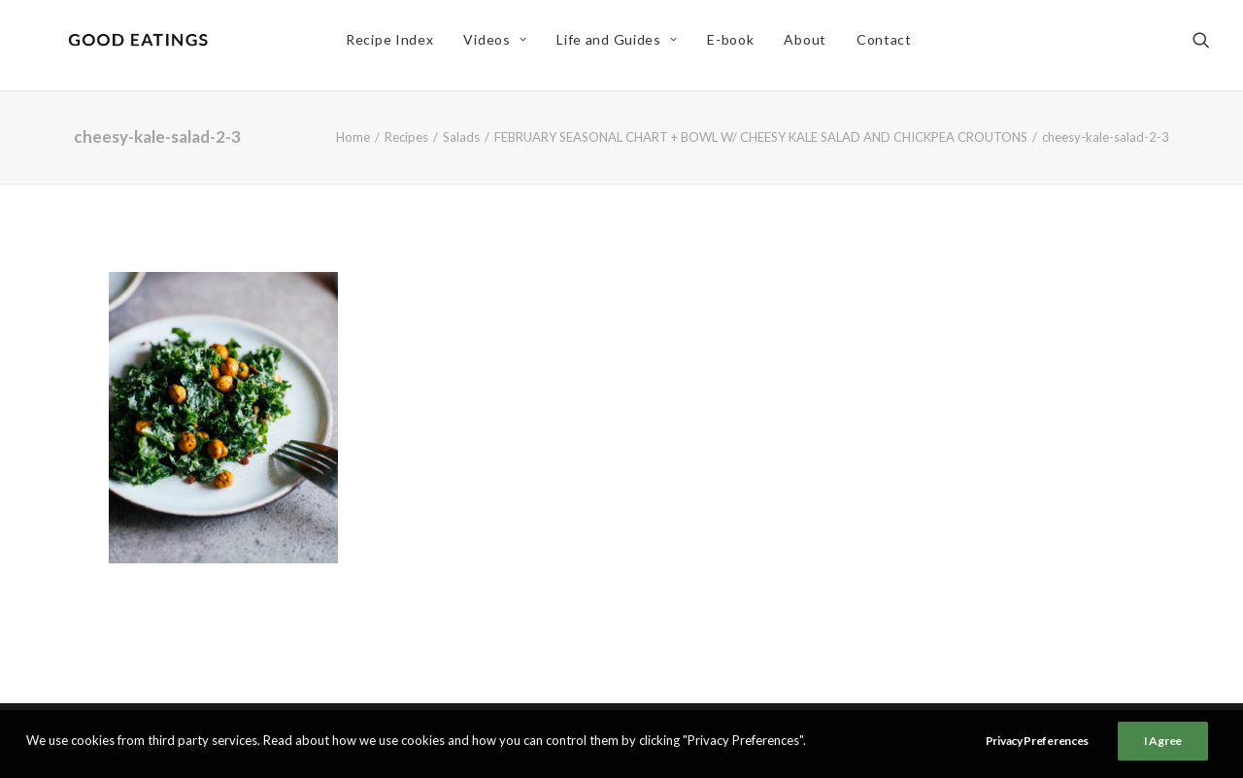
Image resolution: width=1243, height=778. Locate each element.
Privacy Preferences (1037, 740)
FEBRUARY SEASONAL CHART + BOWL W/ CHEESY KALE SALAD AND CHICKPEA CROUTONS (760, 137)
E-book (736, 45)
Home (353, 137)
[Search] (1201, 45)
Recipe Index (394, 45)
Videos (500, 45)
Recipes (406, 137)
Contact (889, 45)
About (810, 45)
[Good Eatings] (142, 45)
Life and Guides (622, 45)
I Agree (1163, 740)
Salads (461, 137)
